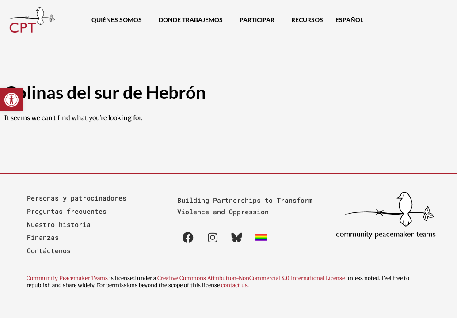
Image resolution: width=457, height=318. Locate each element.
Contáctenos (49, 250)
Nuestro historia (59, 224)
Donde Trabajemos (193, 19)
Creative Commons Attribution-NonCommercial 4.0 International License (251, 278)
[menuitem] (351, 20)
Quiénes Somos (118, 19)
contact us (234, 285)
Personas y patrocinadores (76, 197)
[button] (11, 99)
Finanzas (43, 237)
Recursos (307, 19)
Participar (259, 19)
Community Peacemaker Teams (68, 278)
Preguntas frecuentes (67, 211)
